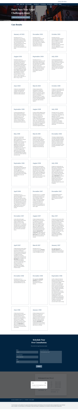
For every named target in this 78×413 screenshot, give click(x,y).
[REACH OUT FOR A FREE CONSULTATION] (20, 21)
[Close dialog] (45, 386)
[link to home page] (14, 3)
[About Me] (22, 8)
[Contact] (56, 8)
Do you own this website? (35, 390)
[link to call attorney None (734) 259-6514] (62, 3)
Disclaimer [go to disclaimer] (31, 403)
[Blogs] (60, 8)
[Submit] (39, 370)
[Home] (18, 8)
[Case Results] (36, 8)
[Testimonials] (43, 8)
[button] (32, 8)
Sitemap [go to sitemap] (26, 403)
